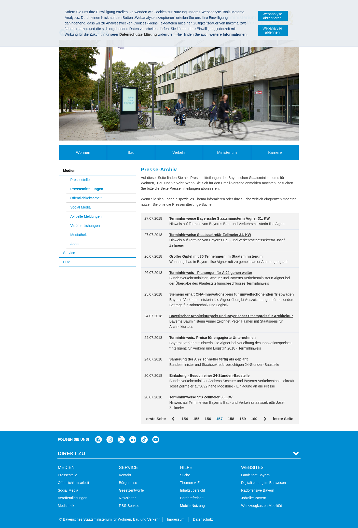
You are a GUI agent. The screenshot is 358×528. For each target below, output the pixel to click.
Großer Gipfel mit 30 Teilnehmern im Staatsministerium (216, 256)
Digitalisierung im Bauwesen (263, 483)
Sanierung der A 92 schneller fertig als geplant (208, 359)
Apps (74, 244)
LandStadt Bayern (255, 475)
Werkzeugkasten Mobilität (261, 506)
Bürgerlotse (128, 483)
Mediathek (78, 235)
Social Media (80, 207)
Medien (69, 171)
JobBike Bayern (253, 498)
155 (196, 418)
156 (208, 418)
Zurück (173, 419)
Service (69, 253)
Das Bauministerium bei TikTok (144, 439)
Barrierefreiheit (191, 498)
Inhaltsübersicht (192, 490)
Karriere (275, 152)
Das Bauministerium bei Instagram (109, 439)
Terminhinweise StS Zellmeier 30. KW (200, 397)
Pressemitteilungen (86, 189)
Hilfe (66, 262)
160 (254, 418)
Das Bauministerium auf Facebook (98, 439)
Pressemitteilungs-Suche (192, 204)
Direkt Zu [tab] (71, 453)
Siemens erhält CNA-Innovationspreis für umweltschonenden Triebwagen (231, 294)
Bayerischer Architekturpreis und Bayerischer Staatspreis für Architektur (231, 316)
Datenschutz (203, 519)
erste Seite (156, 418)
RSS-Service (129, 506)
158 (231, 418)
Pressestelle (80, 180)
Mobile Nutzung (192, 506)
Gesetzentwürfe (131, 490)
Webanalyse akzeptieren (272, 16)
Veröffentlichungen (85, 226)
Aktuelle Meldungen (86, 216)
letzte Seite (283, 418)
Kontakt (125, 475)
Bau (131, 152)
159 (242, 418)
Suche (185, 475)
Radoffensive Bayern (257, 490)
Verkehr (179, 152)
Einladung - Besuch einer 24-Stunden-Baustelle (209, 375)
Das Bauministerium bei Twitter (121, 439)
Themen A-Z (190, 483)
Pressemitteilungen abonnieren (194, 188)
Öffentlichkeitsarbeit (86, 198)
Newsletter (127, 498)
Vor (265, 419)
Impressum (176, 519)
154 (185, 418)
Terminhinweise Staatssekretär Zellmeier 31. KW (210, 235)
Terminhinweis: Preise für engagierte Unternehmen (212, 338)
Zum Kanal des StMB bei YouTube (155, 439)
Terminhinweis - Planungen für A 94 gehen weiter (210, 273)
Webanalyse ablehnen (272, 30)
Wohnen (83, 152)
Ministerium (227, 152)
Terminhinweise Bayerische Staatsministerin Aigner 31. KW (219, 218)
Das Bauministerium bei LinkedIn (132, 439)
